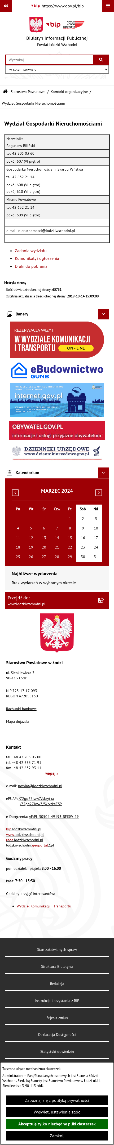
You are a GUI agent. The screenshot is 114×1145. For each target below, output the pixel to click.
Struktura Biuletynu (57, 966)
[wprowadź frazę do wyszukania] (49, 60)
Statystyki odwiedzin (57, 1051)
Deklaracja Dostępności (57, 1034)
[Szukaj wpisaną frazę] (101, 60)
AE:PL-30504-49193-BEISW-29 (54, 816)
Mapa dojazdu (17, 721)
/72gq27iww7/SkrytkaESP (41, 803)
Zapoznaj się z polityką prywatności (57, 1100)
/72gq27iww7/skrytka (36, 798)
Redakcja (57, 983)
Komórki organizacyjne (69, 91)
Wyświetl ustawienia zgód (57, 1112)
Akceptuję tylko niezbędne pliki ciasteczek (57, 1124)
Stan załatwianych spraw (57, 949)
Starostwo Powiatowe (28, 91)
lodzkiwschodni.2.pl (30, 845)
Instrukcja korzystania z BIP (57, 1000)
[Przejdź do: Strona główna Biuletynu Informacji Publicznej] (5, 92)
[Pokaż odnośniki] (6, 6)
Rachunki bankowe (21, 708)
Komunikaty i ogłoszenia (37, 258)
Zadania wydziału (31, 250)
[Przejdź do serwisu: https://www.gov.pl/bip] (57, 6)
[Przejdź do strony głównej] (57, 33)
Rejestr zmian (57, 1017)
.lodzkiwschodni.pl (23, 829)
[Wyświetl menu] (108, 6)
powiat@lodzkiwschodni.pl (40, 785)
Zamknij (57, 1135)
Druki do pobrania (31, 266)
